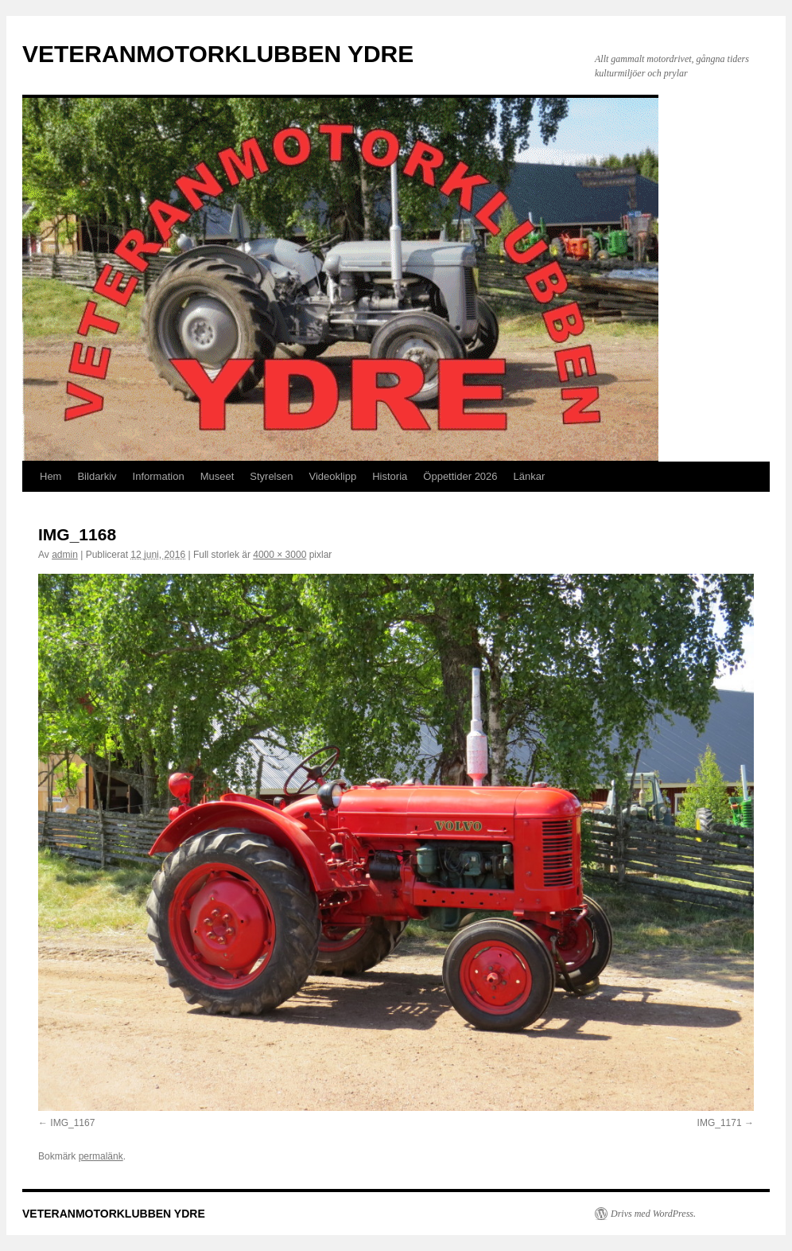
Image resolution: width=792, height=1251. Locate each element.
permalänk (101, 1156)
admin (65, 554)
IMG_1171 (719, 1122)
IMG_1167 (72, 1122)
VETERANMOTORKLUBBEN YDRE (217, 54)
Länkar (529, 476)
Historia (389, 476)
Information (158, 476)
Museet (217, 476)
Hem (50, 476)
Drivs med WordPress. (653, 1213)
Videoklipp (332, 476)
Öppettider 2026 (460, 476)
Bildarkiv (96, 476)
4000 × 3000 (279, 554)
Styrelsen (271, 476)
